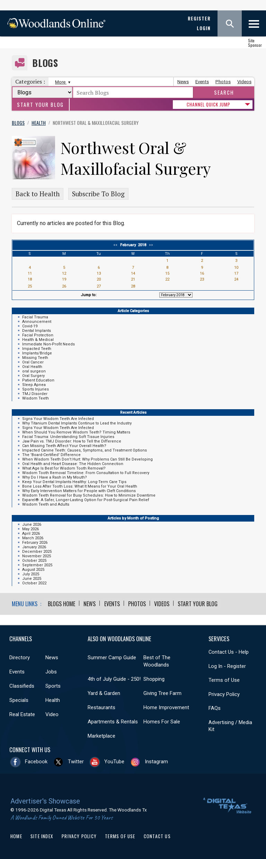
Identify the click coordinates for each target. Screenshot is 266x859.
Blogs (45, 63)
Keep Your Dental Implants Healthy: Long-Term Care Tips (74, 482)
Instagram (156, 761)
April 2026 (31, 533)
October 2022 (34, 583)
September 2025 (37, 565)
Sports (53, 686)
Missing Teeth (35, 357)
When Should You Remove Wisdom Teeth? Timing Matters (76, 432)
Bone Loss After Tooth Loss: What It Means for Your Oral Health (79, 486)
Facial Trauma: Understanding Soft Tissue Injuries (68, 437)
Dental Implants (36, 330)
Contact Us (157, 836)
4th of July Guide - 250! (114, 679)
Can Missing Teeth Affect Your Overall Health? (64, 446)
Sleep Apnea (34, 385)
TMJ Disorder (34, 394)
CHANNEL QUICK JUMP (208, 104)
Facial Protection (37, 335)
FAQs (215, 708)
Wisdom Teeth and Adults (45, 504)
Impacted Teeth (36, 348)
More (62, 82)
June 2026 (31, 524)
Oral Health (32, 366)
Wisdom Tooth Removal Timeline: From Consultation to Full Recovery (85, 473)
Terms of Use (224, 680)
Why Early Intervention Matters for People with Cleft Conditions (79, 491)
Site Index (41, 836)
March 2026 (32, 538)
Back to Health (38, 194)
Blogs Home (61, 604)
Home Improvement (166, 707)
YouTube (114, 761)
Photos (223, 81)
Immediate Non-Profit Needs (48, 344)
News (183, 81)
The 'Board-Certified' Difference (51, 455)
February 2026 (34, 542)
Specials (18, 700)
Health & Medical (38, 339)
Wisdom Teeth (35, 398)
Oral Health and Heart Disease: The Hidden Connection (72, 464)
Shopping (154, 679)
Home (16, 836)
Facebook (36, 761)
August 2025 (33, 569)
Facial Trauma (35, 317)
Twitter (76, 761)
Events (202, 81)
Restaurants (101, 707)
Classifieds (21, 686)
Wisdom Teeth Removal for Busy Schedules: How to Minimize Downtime (89, 495)
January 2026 (34, 547)
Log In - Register (227, 666)
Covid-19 (29, 326)
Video (52, 714)
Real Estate (22, 714)
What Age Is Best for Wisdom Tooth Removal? (64, 468)
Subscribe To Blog (98, 194)
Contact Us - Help (229, 652)
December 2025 (37, 551)
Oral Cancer (33, 362)
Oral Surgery (33, 375)
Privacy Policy (224, 694)
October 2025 (34, 560)
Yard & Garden (104, 693)
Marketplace (101, 736)
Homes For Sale (161, 722)
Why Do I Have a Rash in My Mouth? (54, 477)
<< (116, 245)
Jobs (51, 672)
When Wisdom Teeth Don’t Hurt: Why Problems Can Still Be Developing (87, 459)
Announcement (36, 321)
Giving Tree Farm (162, 693)
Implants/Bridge (37, 353)
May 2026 (30, 529)
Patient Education (38, 380)
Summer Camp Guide (112, 657)
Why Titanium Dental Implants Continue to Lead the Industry (77, 423)
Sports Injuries (35, 389)
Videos (244, 81)
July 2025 (30, 574)
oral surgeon (34, 371)
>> (150, 245)
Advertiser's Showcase (45, 801)
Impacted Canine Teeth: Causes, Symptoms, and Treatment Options (84, 450)
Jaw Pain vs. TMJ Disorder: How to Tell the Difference (71, 441)
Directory (19, 657)
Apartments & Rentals (113, 722)
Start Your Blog (40, 104)
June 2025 (31, 578)
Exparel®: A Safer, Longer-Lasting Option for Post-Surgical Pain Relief (85, 500)
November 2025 (36, 556)
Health (52, 700)
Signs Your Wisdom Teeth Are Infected (58, 418)
